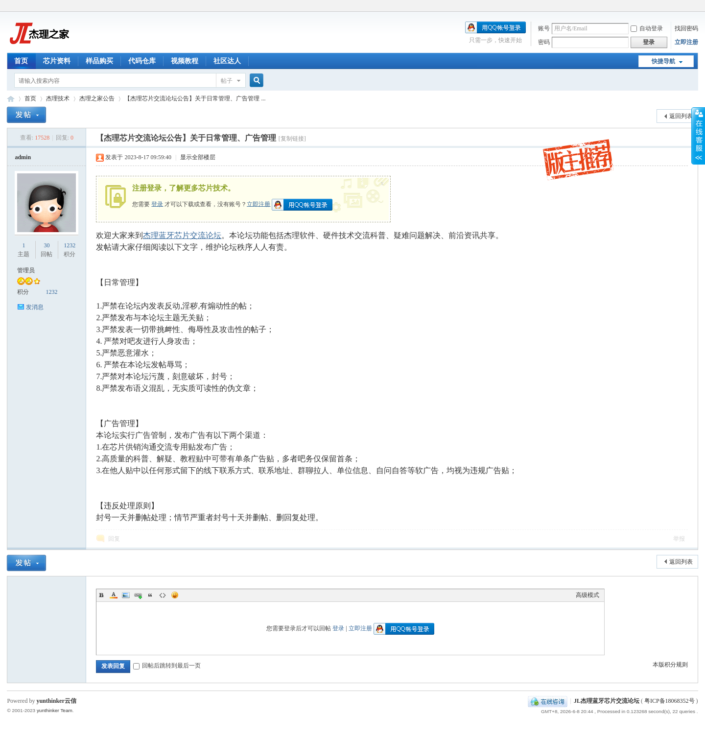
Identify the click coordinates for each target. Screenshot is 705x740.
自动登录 (647, 28)
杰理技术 (58, 98)
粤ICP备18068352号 (669, 700)
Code (162, 595)
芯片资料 (56, 61)
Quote (150, 595)
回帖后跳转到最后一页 (167, 665)
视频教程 (184, 61)
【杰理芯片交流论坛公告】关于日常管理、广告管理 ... (194, 98)
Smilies (175, 595)
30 (46, 245)
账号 (544, 28)
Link (138, 595)
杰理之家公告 (97, 98)
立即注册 (686, 42)
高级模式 (587, 595)
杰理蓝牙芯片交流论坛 (182, 235)
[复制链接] (292, 138)
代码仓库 (142, 61)
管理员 (26, 270)
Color (113, 595)
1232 (69, 245)
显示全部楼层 (197, 157)
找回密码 (686, 28)
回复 (114, 538)
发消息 (35, 307)
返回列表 (681, 116)
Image (126, 595)
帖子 (227, 80)
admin (23, 157)
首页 (21, 61)
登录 (157, 203)
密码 (544, 42)
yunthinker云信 (56, 700)
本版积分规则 (670, 664)
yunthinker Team (54, 710)
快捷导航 (663, 61)
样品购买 (99, 61)
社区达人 (227, 61)
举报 (679, 538)
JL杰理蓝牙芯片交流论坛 (11, 99)
